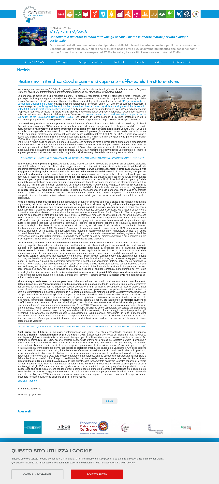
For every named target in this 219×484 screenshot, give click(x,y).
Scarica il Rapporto (28, 380)
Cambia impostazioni (37, 474)
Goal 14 (66, 28)
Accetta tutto (97, 474)
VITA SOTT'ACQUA (68, 32)
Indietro (110, 401)
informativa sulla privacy (121, 462)
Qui (13, 462)
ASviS (56, 28)
